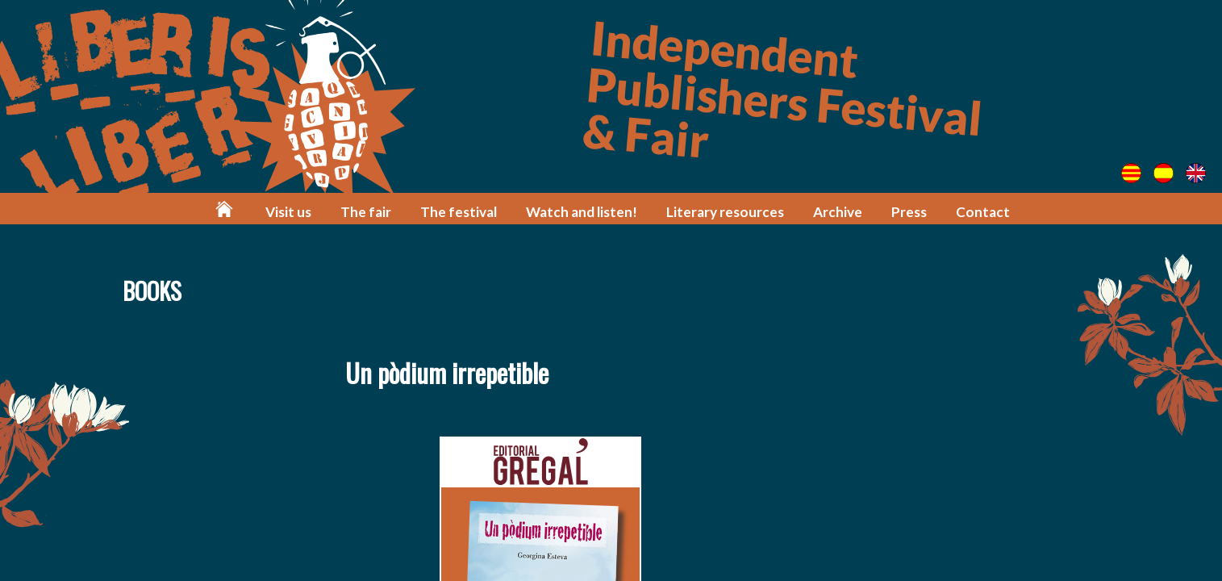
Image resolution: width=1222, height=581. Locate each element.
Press (909, 211)
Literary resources (725, 211)
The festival (458, 211)
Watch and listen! (581, 211)
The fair (365, 211)
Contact (983, 211)
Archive (837, 211)
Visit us (288, 211)
